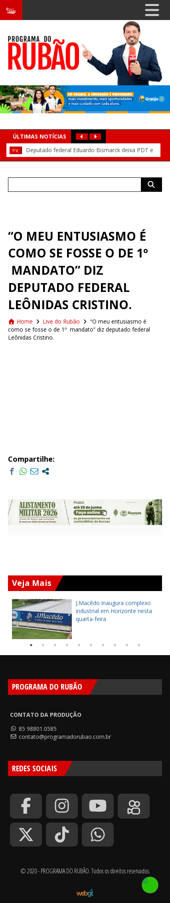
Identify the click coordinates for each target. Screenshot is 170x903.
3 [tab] (55, 645)
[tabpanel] (85, 619)
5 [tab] (79, 645)
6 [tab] (91, 645)
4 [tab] (67, 645)
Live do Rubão (61, 321)
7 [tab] (103, 645)
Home (20, 321)
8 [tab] (115, 645)
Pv (15, 150)
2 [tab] (43, 645)
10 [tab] (139, 645)
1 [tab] (31, 645)
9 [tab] (127, 645)
